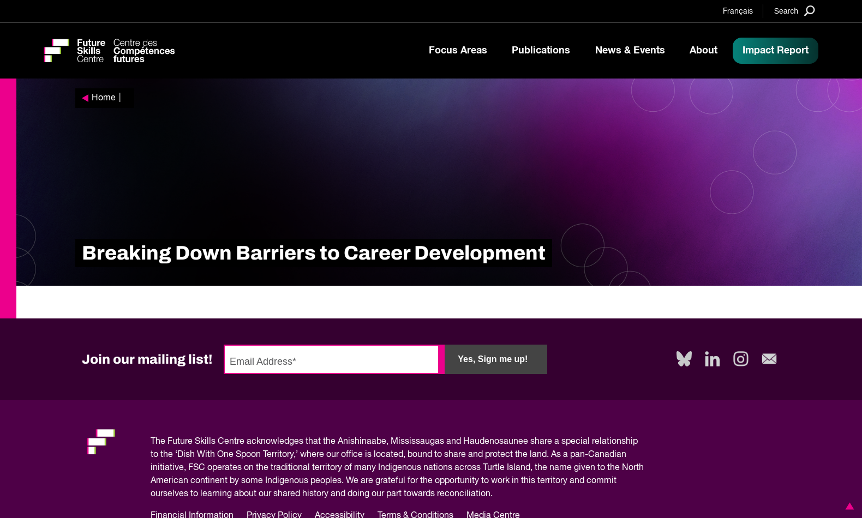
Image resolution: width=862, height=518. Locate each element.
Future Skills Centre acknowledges (235, 441)
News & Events (630, 51)
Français (738, 11)
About (703, 51)
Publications (541, 51)
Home (104, 98)
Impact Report (776, 51)
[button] (848, 506)
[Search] (794, 10)
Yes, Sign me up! (493, 359)
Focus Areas (458, 51)
